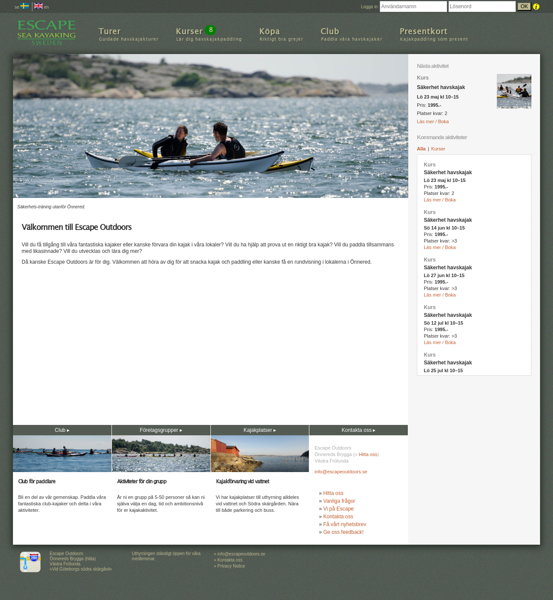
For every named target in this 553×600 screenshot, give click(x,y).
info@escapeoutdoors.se (341, 471)
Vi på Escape (338, 509)
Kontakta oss (338, 517)
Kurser (438, 148)
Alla (421, 148)
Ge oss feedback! (343, 532)
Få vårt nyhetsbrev (344, 524)
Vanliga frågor (339, 501)
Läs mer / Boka (433, 121)
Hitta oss (368, 454)
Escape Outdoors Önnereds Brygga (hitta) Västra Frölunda (73, 558)
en (41, 7)
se (22, 7)
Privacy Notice (231, 566)
